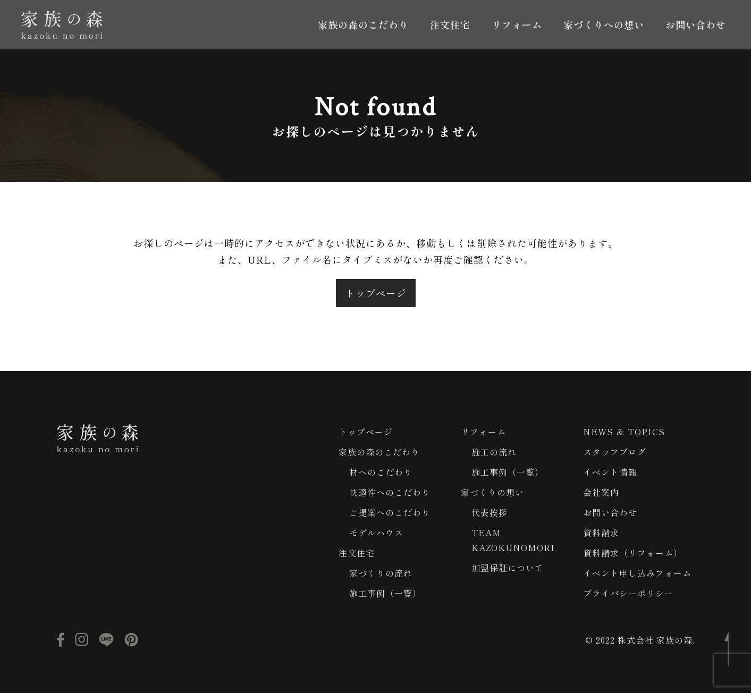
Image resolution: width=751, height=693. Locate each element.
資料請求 (601, 532)
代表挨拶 (489, 512)
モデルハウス (376, 532)
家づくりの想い (492, 492)
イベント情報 (610, 472)
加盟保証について (507, 567)
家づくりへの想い (603, 24)
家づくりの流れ (380, 573)
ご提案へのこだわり (390, 512)
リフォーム (517, 24)
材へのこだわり (380, 472)
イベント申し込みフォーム (637, 573)
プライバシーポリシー (628, 593)
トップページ (375, 293)
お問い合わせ (695, 24)
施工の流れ (494, 451)
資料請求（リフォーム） (632, 552)
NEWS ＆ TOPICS (624, 431)
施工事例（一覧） (385, 593)
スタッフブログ (614, 451)
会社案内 (601, 492)
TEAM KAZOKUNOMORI (513, 540)
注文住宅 (450, 24)
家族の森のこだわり (363, 24)
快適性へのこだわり (390, 492)
